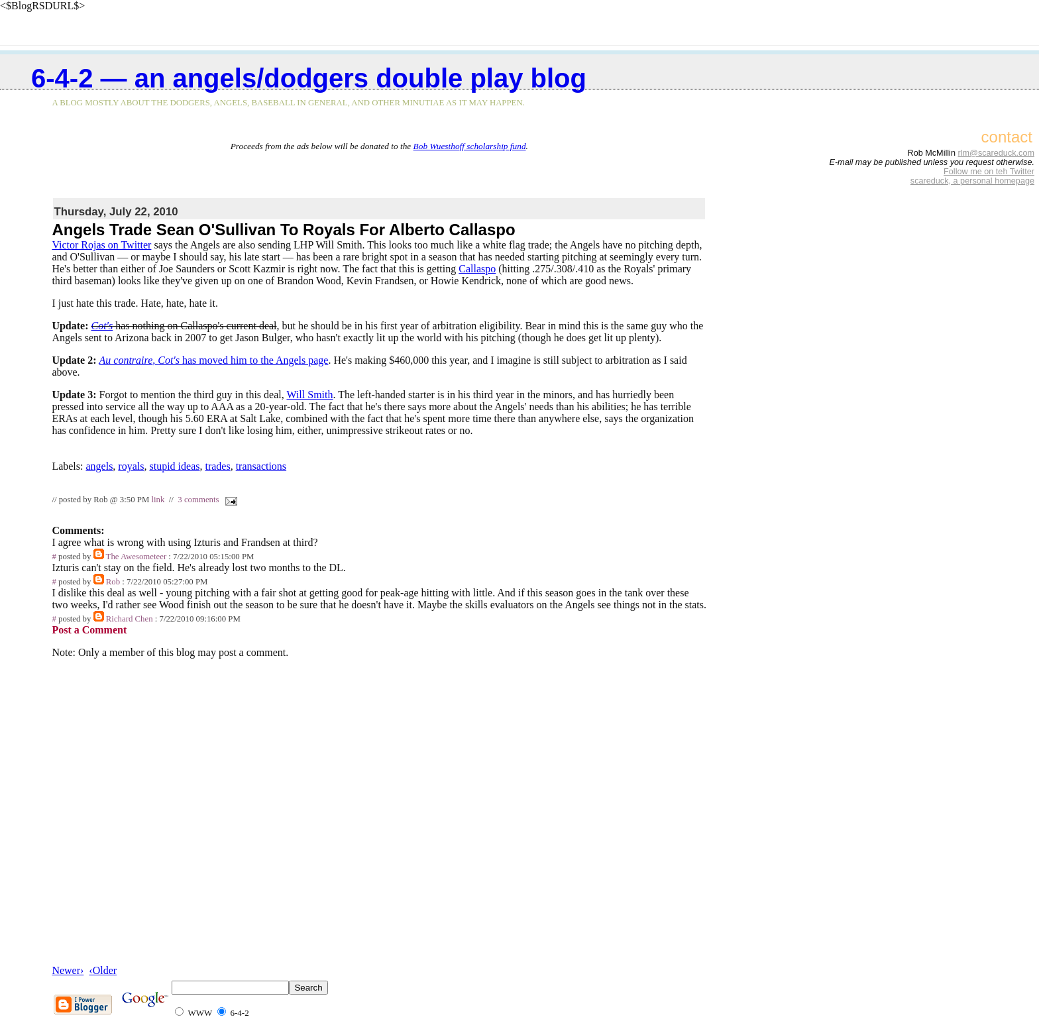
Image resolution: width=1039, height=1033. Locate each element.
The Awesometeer (136, 556)
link (157, 499)
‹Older (103, 970)
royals (131, 466)
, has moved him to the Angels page (214, 360)
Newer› (67, 970)
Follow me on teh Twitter (989, 171)
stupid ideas (174, 466)
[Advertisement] (379, 171)
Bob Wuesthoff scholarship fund (469, 146)
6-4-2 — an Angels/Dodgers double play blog (308, 78)
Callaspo (477, 268)
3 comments (198, 499)
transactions (261, 466)
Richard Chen (129, 619)
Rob (113, 581)
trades (217, 466)
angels (99, 466)
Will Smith (309, 394)
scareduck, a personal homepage (972, 181)
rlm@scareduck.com (995, 153)
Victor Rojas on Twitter (101, 244)
